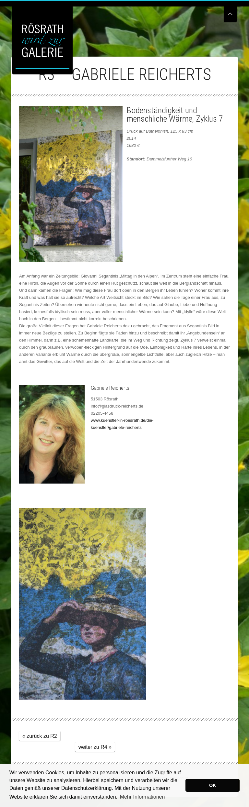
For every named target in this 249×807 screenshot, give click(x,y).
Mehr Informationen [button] (142, 797)
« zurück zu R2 (39, 736)
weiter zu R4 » (95, 747)
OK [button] (212, 785)
